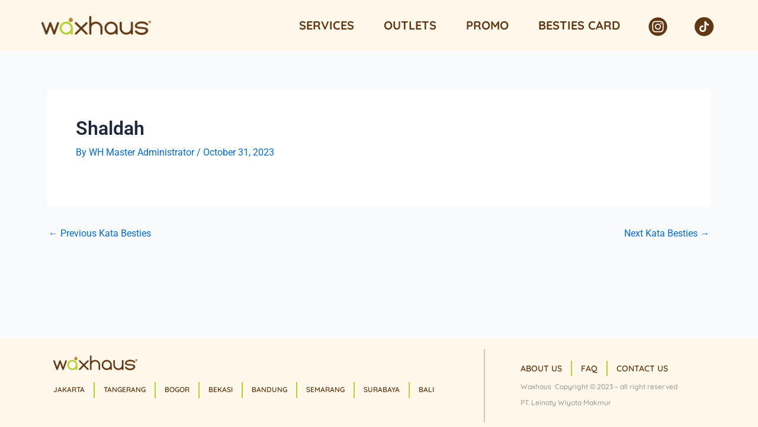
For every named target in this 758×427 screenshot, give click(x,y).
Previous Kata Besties (100, 233)
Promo (487, 25)
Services (326, 25)
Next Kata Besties (666, 233)
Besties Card (579, 25)
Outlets (410, 25)
